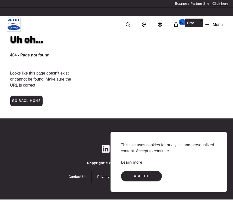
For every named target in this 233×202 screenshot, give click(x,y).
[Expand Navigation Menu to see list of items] (213, 25)
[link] (220, 3)
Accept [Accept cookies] (141, 176)
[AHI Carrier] (14, 24)
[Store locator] (146, 25)
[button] (178, 25)
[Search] (130, 25)
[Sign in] (162, 25)
